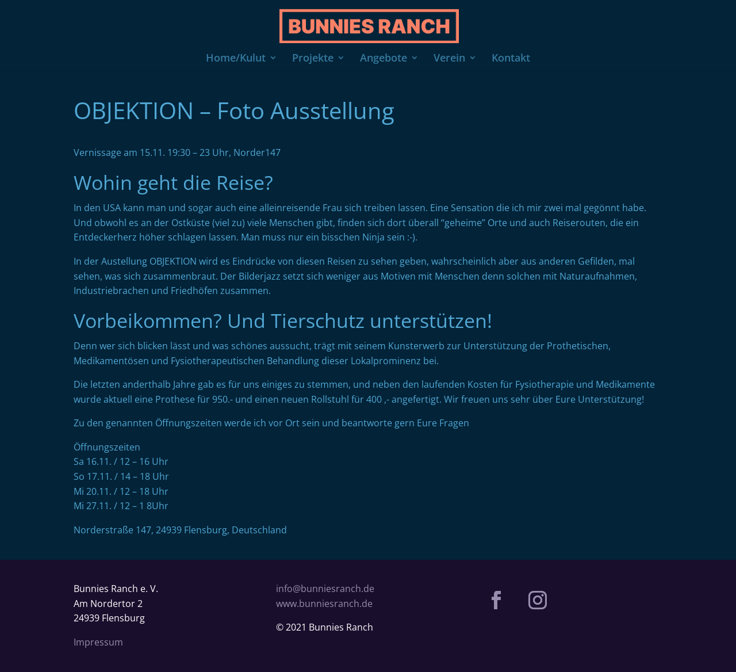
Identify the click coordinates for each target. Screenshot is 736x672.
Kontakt (511, 59)
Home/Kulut (236, 59)
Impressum (98, 642)
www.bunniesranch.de (324, 603)
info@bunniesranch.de (325, 588)
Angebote (383, 59)
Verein (449, 59)
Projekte (313, 59)
